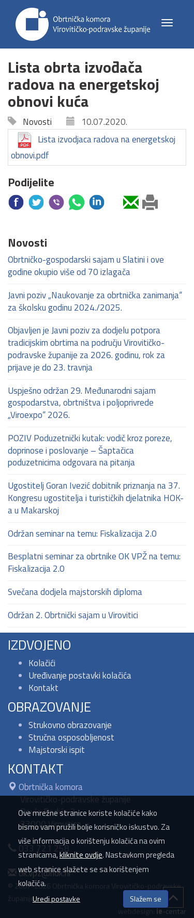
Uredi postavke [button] (56, 898)
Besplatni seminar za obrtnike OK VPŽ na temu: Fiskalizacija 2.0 (94, 562)
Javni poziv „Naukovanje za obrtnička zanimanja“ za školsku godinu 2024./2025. (95, 301)
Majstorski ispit (56, 749)
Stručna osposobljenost (71, 737)
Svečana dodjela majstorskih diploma (75, 592)
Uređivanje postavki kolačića (79, 675)
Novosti (34, 121)
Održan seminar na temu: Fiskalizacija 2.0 (82, 533)
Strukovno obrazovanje (70, 725)
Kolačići (41, 663)
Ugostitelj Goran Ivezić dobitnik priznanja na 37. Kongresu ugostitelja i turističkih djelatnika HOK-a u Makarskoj (96, 498)
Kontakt (43, 688)
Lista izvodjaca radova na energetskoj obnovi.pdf (93, 147)
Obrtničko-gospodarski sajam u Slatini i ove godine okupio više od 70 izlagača (86, 266)
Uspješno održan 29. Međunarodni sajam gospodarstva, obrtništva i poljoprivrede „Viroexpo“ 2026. (82, 403)
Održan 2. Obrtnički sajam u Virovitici (73, 615)
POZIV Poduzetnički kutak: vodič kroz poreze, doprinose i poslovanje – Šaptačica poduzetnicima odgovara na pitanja (90, 450)
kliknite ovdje (80, 855)
